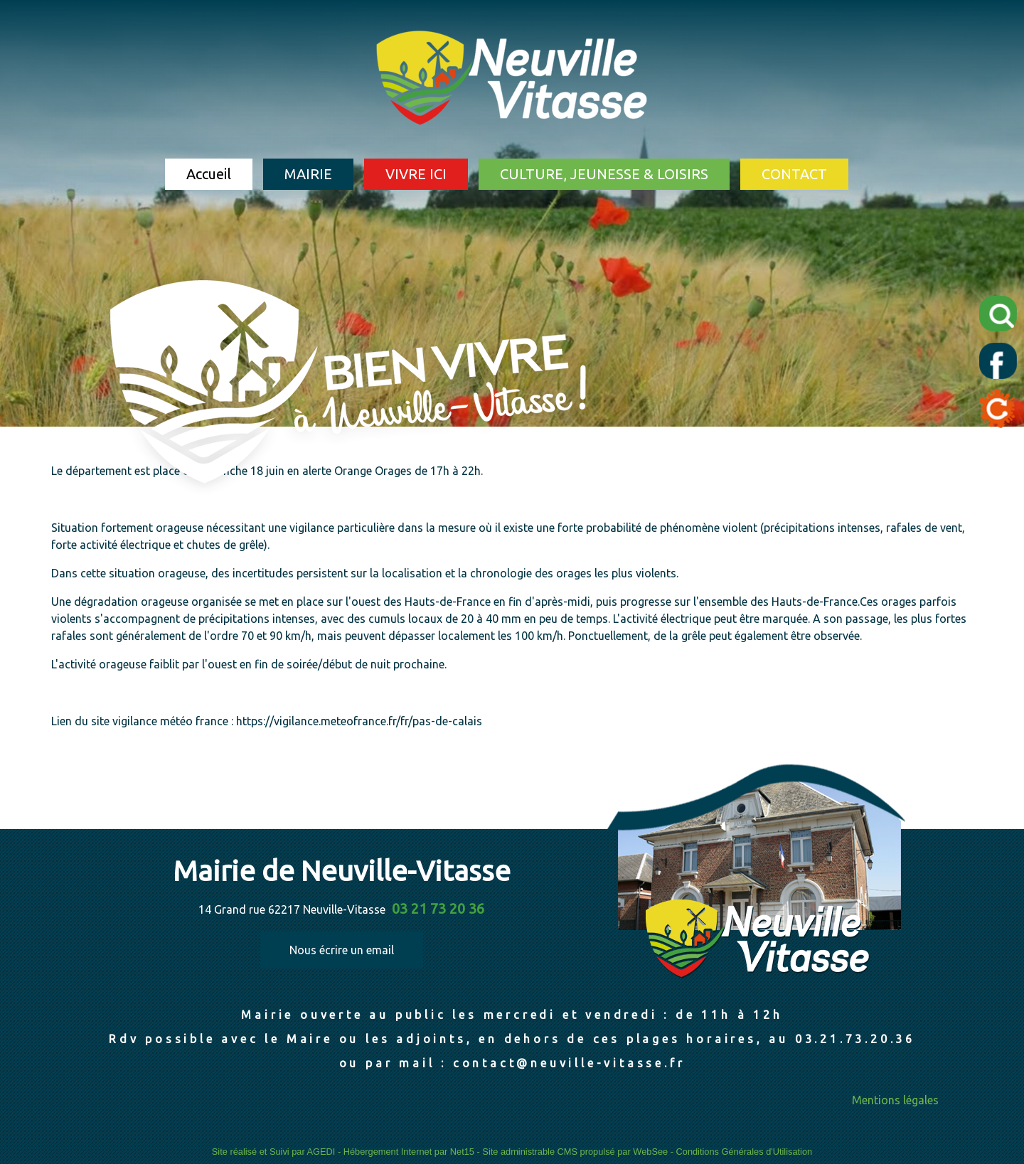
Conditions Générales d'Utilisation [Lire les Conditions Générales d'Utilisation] (744, 1151)
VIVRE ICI (416, 174)
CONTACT (794, 174)
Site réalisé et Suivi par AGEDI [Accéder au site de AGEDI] (274, 1151)
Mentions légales (895, 1100)
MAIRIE (308, 174)
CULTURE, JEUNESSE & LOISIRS (604, 174)
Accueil (208, 174)
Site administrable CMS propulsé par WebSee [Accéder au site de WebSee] (575, 1151)
